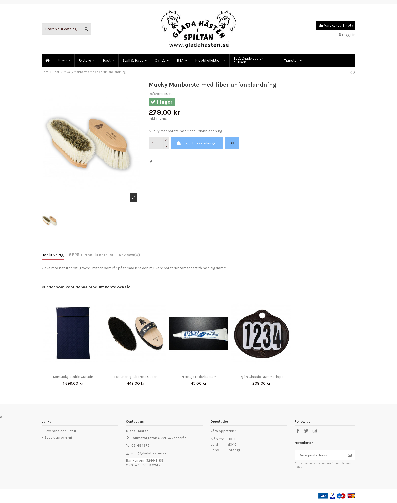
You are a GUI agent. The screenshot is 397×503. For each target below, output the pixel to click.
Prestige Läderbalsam (199, 377)
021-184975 (140, 445)
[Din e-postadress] (320, 455)
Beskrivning (53, 254)
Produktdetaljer (98, 254)
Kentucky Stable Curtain (73, 377)
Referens (156, 94)
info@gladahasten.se (148, 453)
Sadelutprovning (58, 437)
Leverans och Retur (60, 431)
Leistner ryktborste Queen (135, 377)
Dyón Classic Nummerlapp (261, 377)
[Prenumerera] (350, 455)
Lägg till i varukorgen (197, 143)
